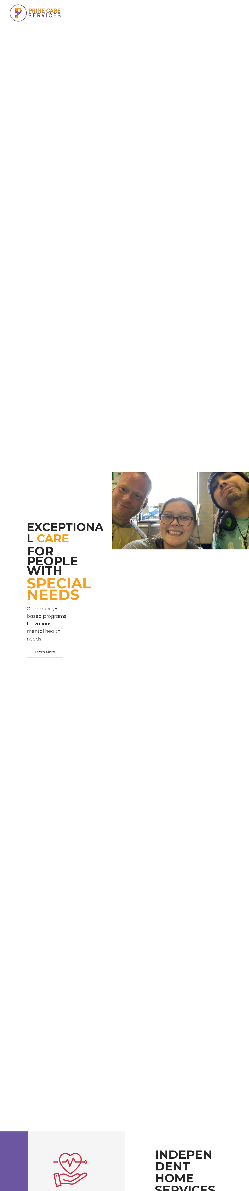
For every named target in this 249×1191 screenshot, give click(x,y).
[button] (45, 652)
